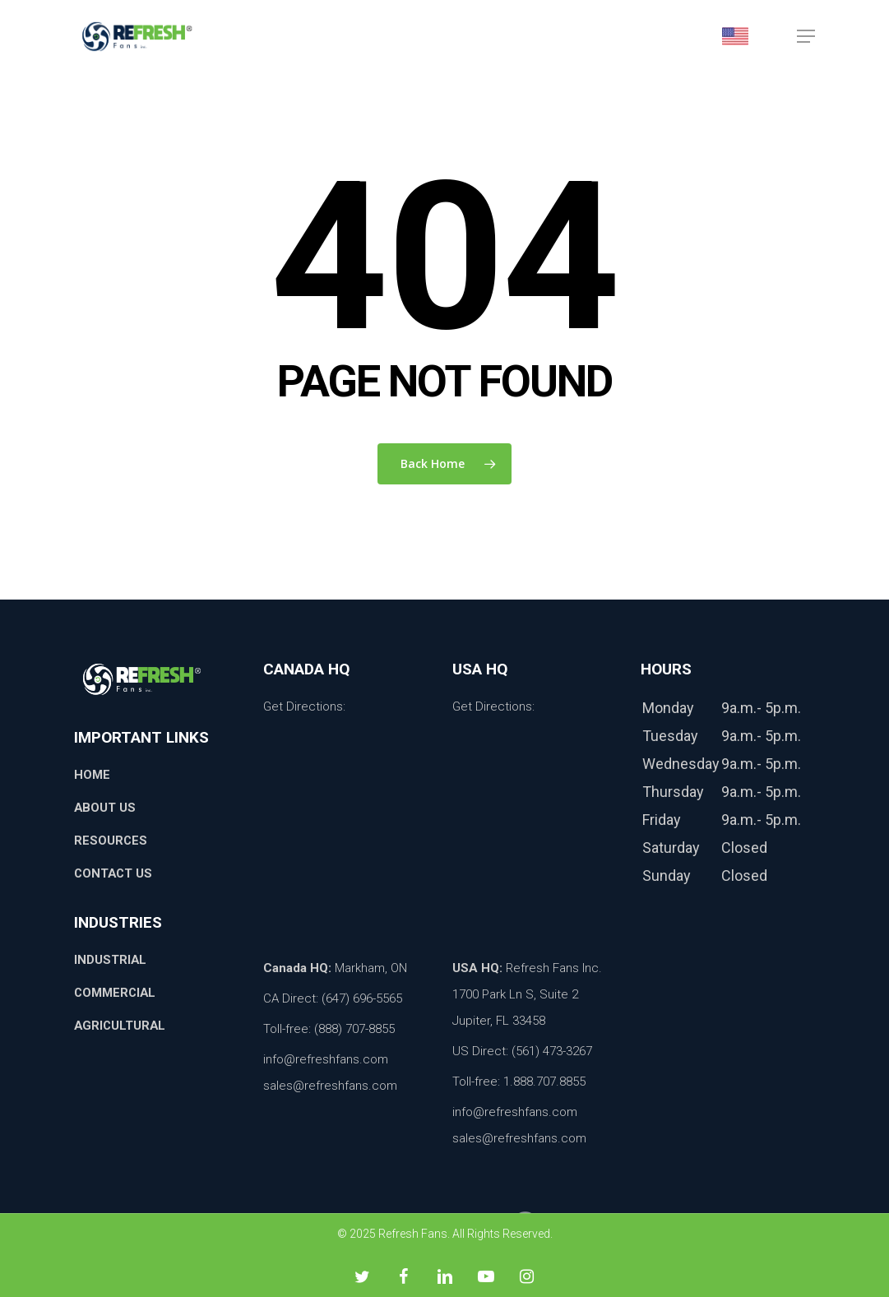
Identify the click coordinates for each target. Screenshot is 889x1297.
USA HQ (475, 968)
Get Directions (303, 706)
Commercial (116, 992)
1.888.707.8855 (544, 1081)
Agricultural (121, 1025)
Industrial (110, 959)
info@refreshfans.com (325, 1059)
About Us (105, 807)
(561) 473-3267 (552, 1051)
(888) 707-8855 (354, 1028)
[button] (806, 41)
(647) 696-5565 (362, 998)
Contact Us (114, 873)
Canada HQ (295, 968)
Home (92, 774)
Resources (111, 840)
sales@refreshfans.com (330, 1085)
